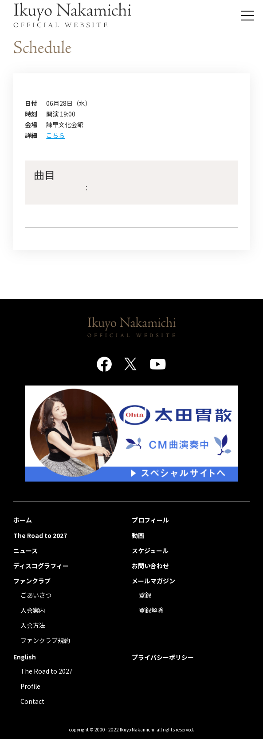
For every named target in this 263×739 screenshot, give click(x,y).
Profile (30, 686)
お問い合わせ (150, 565)
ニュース (25, 550)
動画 (138, 535)
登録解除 (151, 610)
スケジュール (150, 550)
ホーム (22, 519)
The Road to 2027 (40, 535)
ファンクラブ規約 (45, 640)
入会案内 (32, 610)
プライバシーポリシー (163, 657)
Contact (32, 701)
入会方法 (32, 625)
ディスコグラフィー (41, 565)
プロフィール (150, 519)
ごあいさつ (35, 594)
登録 (145, 594)
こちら (55, 135)
